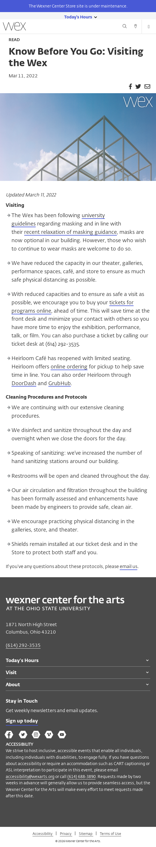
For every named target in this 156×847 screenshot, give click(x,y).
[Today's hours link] (78, 16)
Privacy (66, 833)
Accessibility (43, 833)
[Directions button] (135, 27)
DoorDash (24, 383)
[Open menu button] (149, 27)
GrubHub (59, 383)
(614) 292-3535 (23, 645)
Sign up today (22, 721)
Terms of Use (110, 833)
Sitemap (86, 833)
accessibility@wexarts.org (30, 776)
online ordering (69, 367)
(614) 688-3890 (81, 776)
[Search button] (125, 27)
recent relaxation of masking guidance (70, 232)
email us (128, 566)
